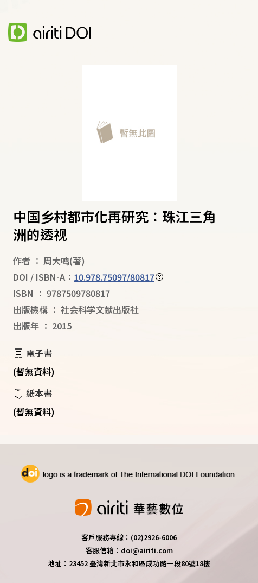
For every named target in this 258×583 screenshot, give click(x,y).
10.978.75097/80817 (114, 276)
